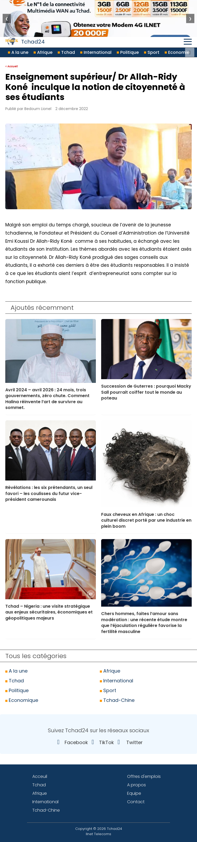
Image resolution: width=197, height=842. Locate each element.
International (95, 52)
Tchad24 (25, 41)
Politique (128, 52)
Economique (21, 700)
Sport (151, 52)
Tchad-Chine (117, 700)
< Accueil (11, 66)
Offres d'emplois (144, 776)
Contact (136, 802)
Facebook (71, 742)
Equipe (134, 793)
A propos (136, 785)
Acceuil (39, 776)
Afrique (43, 52)
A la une (18, 52)
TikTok (101, 742)
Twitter (129, 742)
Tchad (66, 52)
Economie (177, 52)
